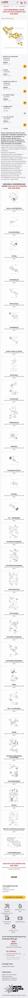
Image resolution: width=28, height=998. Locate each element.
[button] (14, 877)
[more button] (8, 66)
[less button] (4, 66)
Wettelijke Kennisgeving (9, 978)
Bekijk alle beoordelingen (14, 947)
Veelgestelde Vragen (8, 966)
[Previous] (12, 6)
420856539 (6, 60)
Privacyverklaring (7, 976)
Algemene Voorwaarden (9, 974)
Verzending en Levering (9, 980)
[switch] (12, 18)
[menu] (25, 2)
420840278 (6, 85)
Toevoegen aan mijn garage (14, 897)
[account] (17, 2)
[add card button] (25, 66)
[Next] (16, 6)
